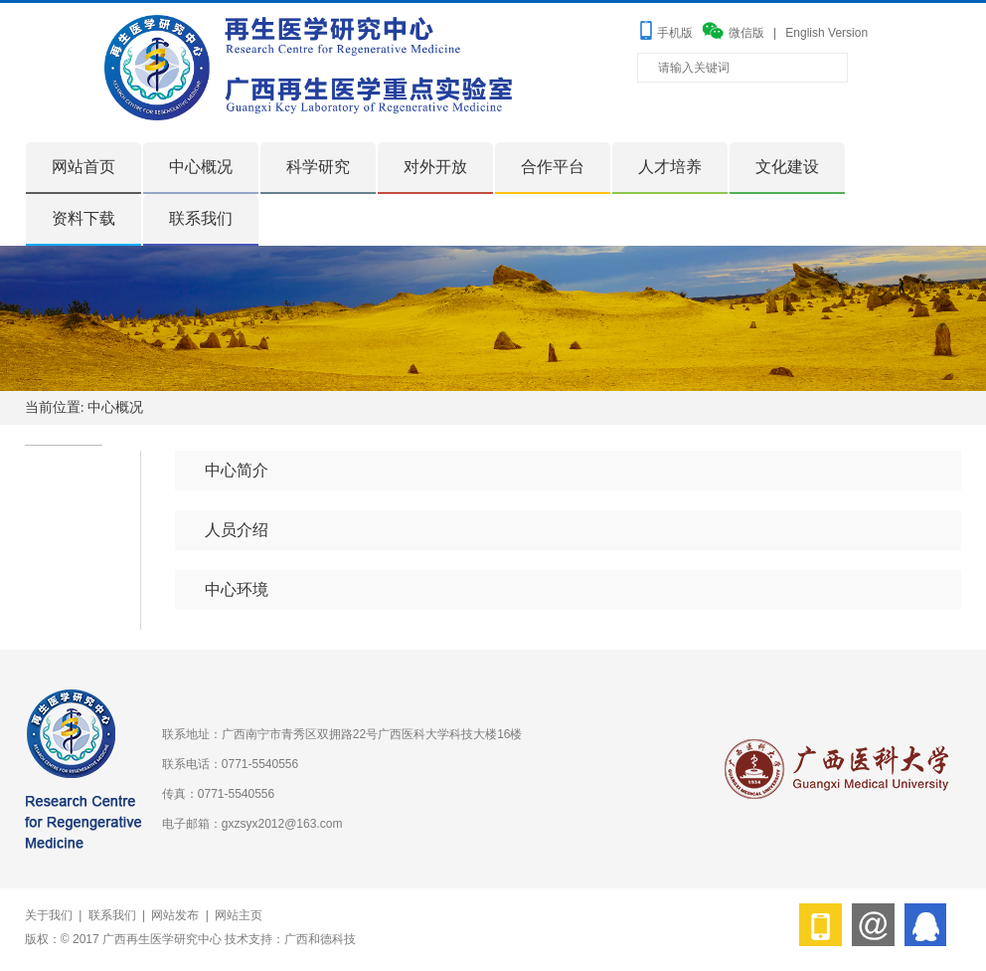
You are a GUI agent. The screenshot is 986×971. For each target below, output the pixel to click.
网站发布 (175, 915)
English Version (826, 33)
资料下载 (83, 218)
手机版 (675, 33)
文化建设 (787, 166)
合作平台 (552, 166)
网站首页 (83, 166)
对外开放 (435, 166)
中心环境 (236, 589)
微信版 (746, 33)
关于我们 (49, 915)
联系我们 (201, 218)
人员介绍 (236, 529)
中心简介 (236, 470)
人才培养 (670, 166)
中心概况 (201, 166)
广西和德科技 (320, 939)
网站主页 (238, 915)
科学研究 (318, 166)
